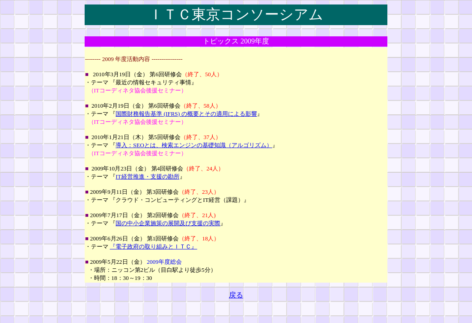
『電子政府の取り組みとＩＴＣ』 (153, 246)
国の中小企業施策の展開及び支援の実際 (168, 223)
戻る (236, 295)
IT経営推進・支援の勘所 (147, 176)
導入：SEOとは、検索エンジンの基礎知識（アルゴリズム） (194, 145)
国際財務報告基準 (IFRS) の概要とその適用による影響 (186, 113)
